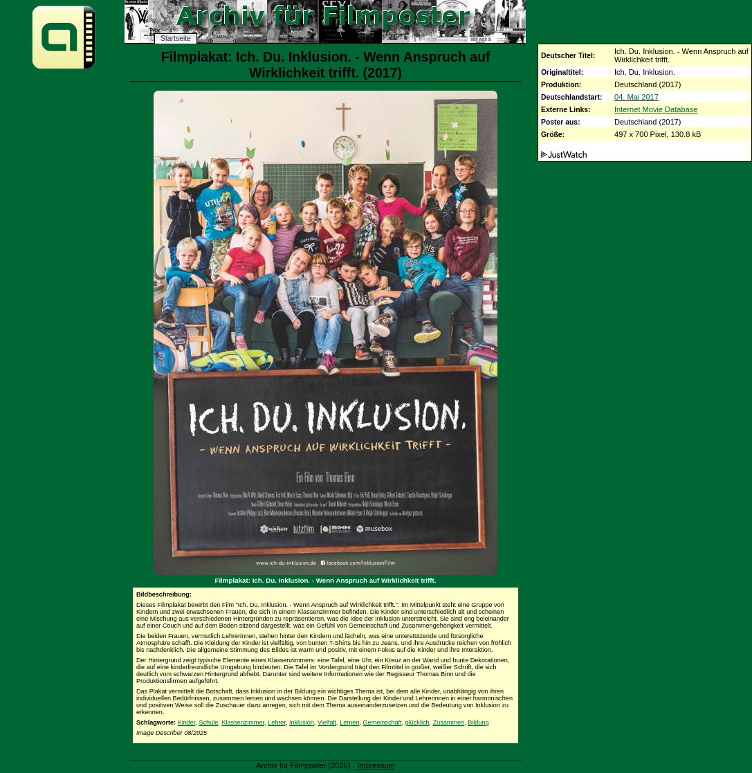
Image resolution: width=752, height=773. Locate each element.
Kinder (187, 722)
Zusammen (448, 722)
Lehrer (277, 722)
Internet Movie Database (655, 109)
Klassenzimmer (242, 722)
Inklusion (301, 722)
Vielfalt (327, 722)
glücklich (417, 722)
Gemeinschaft (382, 722)
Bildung (478, 722)
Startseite (176, 38)
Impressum (376, 765)
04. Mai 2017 (636, 97)
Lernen (349, 722)
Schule (209, 722)
